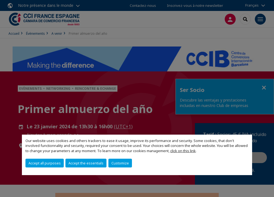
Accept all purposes (44, 163)
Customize (120, 163)
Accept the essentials (85, 163)
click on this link (183, 150)
